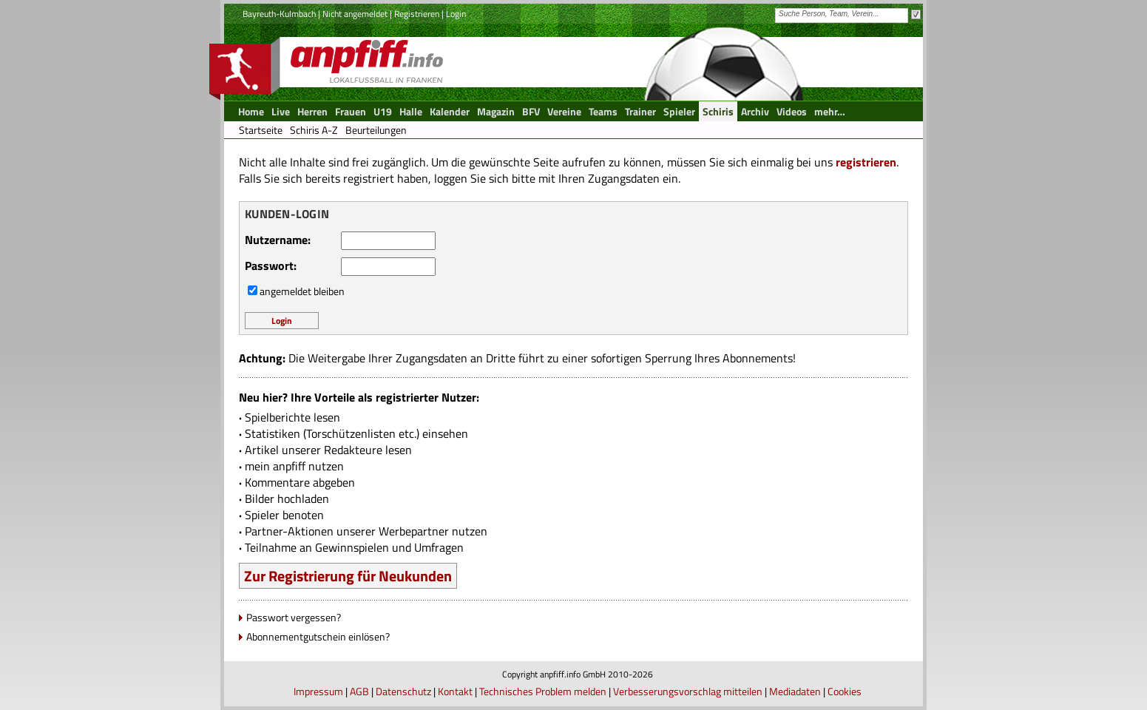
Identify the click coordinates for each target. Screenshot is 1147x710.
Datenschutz (403, 691)
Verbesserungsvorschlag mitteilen (687, 691)
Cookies (845, 691)
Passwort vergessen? (293, 617)
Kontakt (455, 691)
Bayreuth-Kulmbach (279, 14)
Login (456, 14)
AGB (359, 691)
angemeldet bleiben (302, 291)
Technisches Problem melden (542, 691)
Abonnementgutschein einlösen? (318, 636)
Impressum (318, 691)
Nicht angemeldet (355, 14)
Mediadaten (795, 691)
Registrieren (416, 14)
